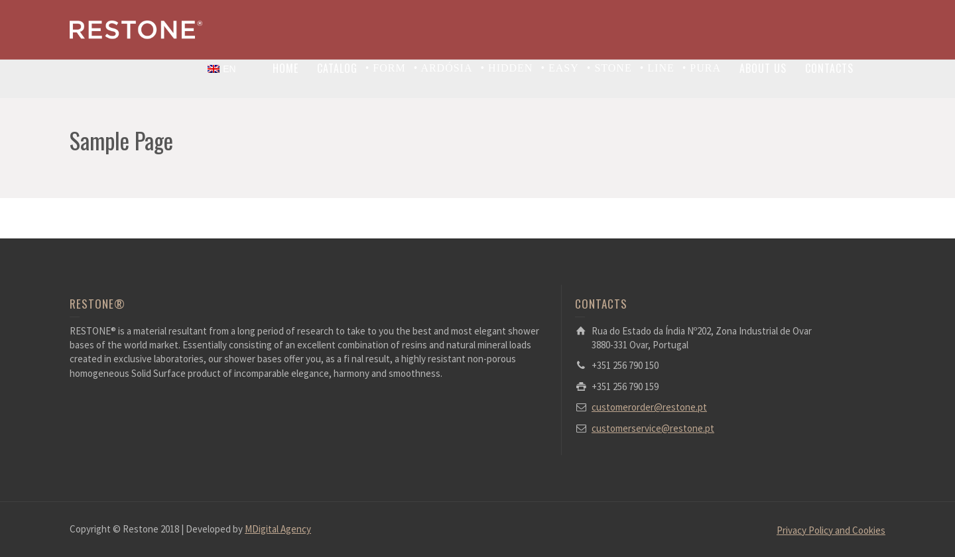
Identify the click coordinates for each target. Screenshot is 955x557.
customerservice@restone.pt (653, 428)
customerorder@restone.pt (649, 407)
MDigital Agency (278, 529)
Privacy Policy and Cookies (831, 530)
